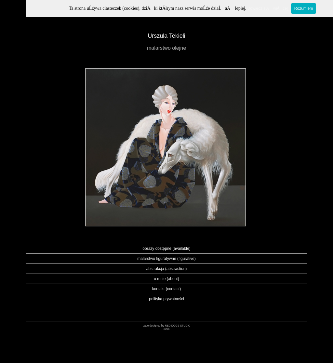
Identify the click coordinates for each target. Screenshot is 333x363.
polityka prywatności (166, 299)
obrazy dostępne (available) (166, 248)
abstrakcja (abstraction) (166, 268)
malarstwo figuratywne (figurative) (166, 258)
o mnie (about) (166, 278)
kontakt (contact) (166, 289)
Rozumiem (303, 8)
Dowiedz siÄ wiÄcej (267, 8)
